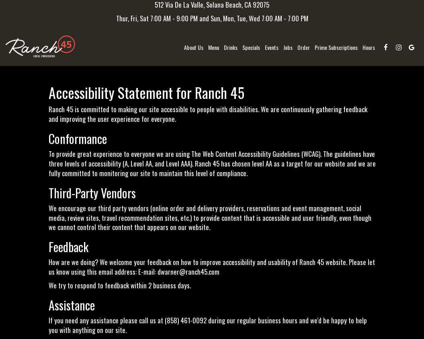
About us (193, 47)
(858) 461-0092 (186, 320)
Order (303, 47)
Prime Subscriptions (336, 47)
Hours (369, 47)
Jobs (288, 47)
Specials (251, 47)
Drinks (231, 47)
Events (272, 47)
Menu (213, 47)
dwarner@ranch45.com (188, 272)
